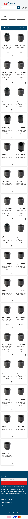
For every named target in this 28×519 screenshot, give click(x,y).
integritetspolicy (21, 486)
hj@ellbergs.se (8, 502)
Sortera (21, 28)
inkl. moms (25, 1)
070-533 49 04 (8, 499)
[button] (2, 4)
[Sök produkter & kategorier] (9, 7)
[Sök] (18, 7)
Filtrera (8, 28)
